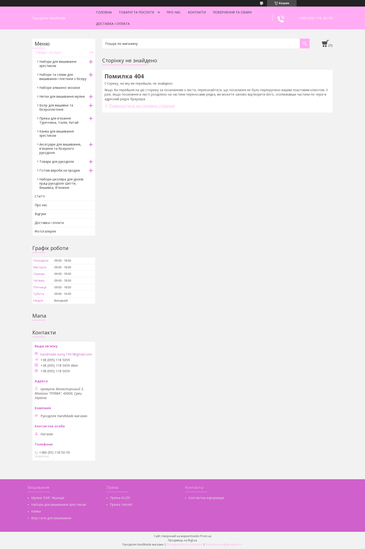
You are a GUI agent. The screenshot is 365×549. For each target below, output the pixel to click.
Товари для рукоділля (56, 161)
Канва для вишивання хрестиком (56, 133)
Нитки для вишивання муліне (62, 96)
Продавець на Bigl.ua (182, 540)
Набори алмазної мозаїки (59, 87)
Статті (40, 196)
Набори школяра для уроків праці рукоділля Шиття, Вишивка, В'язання (61, 183)
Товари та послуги (136, 12)
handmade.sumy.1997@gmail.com (66, 354)
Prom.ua (205, 536)
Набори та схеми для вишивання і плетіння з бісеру (62, 76)
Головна (104, 12)
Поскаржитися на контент (185, 544)
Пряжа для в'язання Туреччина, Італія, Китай (58, 120)
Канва (36, 511)
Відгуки (40, 214)
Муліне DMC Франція (47, 498)
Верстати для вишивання (51, 518)
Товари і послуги (48, 52)
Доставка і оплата (113, 23)
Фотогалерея (45, 231)
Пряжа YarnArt (121, 504)
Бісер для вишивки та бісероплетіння (56, 107)
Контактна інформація (206, 498)
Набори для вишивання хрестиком (57, 63)
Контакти (197, 12)
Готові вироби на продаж (59, 170)
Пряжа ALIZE (120, 498)
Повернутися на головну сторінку (142, 105)
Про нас (173, 12)
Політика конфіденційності (224, 544)
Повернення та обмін (232, 12)
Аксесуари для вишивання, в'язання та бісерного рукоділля (60, 148)
